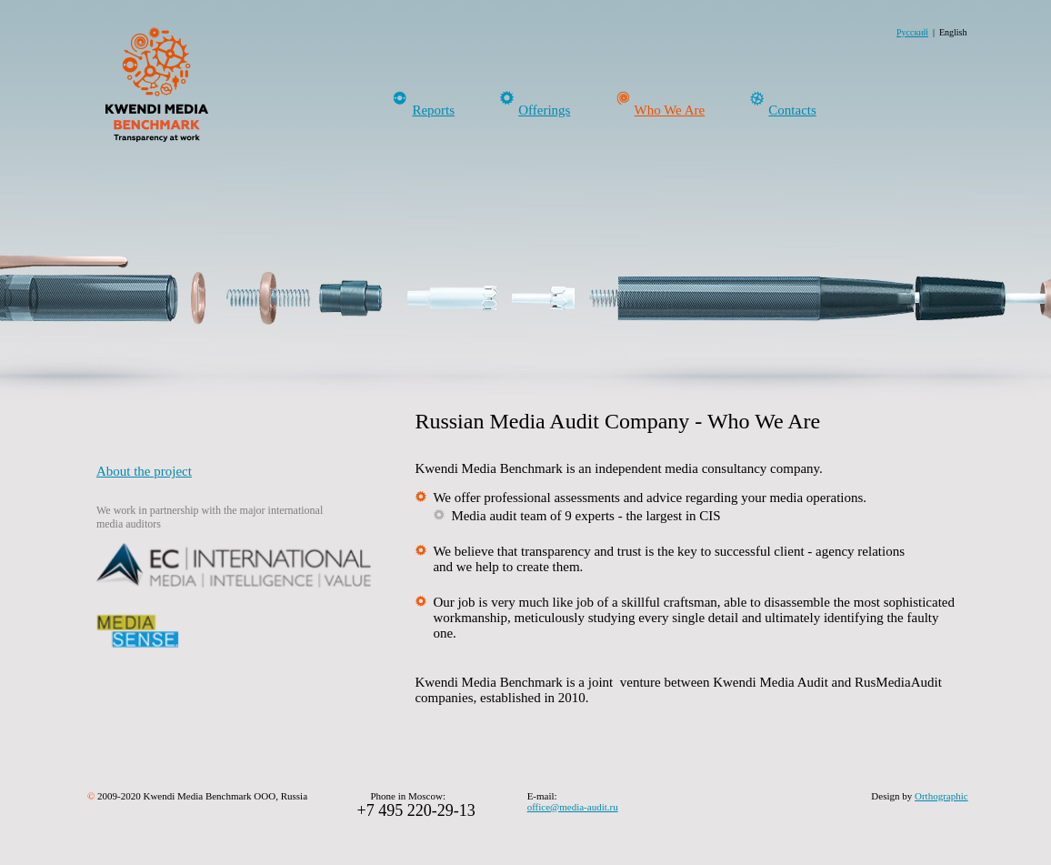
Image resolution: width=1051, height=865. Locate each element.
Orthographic (941, 795)
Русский (912, 32)
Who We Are (670, 110)
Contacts (792, 110)
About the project (144, 471)
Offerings (544, 110)
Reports (433, 110)
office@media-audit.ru (572, 806)
